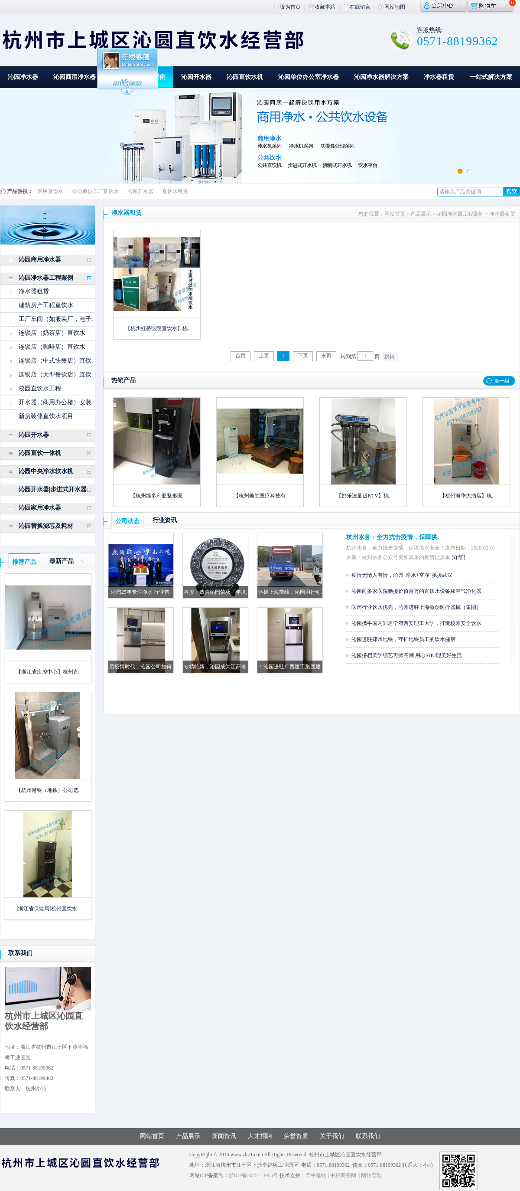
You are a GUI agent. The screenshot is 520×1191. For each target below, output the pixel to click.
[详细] (458, 557)
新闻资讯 (224, 1136)
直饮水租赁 (175, 191)
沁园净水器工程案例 (460, 214)
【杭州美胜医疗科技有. (260, 496)
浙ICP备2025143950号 (254, 1175)
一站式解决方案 (491, 77)
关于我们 (332, 1136)
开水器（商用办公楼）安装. (56, 402)
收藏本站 (322, 7)
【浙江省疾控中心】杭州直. (48, 672)
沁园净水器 (23, 77)
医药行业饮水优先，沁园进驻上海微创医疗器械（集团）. (417, 607)
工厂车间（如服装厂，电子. (56, 319)
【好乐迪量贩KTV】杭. (363, 496)
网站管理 (371, 1175)
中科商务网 (343, 1175)
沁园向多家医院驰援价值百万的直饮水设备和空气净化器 (416, 591)
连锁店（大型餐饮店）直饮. (56, 374)
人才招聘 (260, 1136)
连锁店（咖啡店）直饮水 (52, 347)
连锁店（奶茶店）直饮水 (52, 333)
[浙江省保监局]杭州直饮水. (48, 909)
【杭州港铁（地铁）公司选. (48, 790)
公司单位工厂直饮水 (95, 191)
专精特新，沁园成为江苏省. (215, 667)
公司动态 (127, 521)
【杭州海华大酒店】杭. (466, 496)
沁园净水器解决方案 (381, 77)
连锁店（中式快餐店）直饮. (56, 360)
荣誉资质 (296, 1136)
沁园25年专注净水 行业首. (141, 592)
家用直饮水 (50, 191)
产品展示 (420, 214)
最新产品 (61, 561)
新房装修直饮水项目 (46, 416)
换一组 (502, 381)
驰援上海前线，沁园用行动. (290, 592)
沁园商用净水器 (74, 77)
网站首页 (394, 214)
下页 (303, 356)
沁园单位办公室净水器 (308, 77)
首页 (240, 356)
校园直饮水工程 (40, 388)
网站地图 (391, 7)
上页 (264, 356)
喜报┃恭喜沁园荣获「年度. (215, 592)
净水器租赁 (439, 77)
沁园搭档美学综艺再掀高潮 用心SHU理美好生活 (406, 655)
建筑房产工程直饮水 (46, 305)
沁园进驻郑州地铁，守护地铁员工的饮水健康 (403, 639)
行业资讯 (165, 520)
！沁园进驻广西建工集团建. (290, 667)
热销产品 (123, 380)
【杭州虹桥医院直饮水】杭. (157, 328)
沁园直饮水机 (245, 77)
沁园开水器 (196, 77)
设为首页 (287, 7)
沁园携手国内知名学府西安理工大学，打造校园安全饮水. (417, 623)
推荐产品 (24, 562)
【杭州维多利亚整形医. (157, 496)
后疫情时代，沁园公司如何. (141, 667)
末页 (326, 356)
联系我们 (20, 953)
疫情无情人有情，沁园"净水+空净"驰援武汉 (401, 575)
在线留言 (357, 7)
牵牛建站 (316, 1175)
